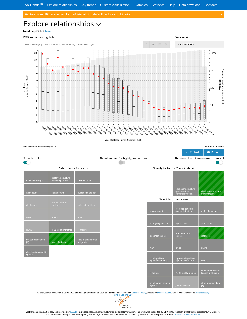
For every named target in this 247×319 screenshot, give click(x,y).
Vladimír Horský (139, 293)
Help (172, 5)
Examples (141, 5)
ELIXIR (73, 312)
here (48, 31)
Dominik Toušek (164, 293)
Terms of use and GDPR (123, 295)
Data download (190, 5)
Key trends (88, 5)
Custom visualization (115, 5)
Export (213, 152)
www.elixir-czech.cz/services (187, 314)
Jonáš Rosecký (202, 293)
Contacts (211, 5)
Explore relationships (62, 5)
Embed (192, 152)
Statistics (158, 5)
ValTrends (34, 5)
